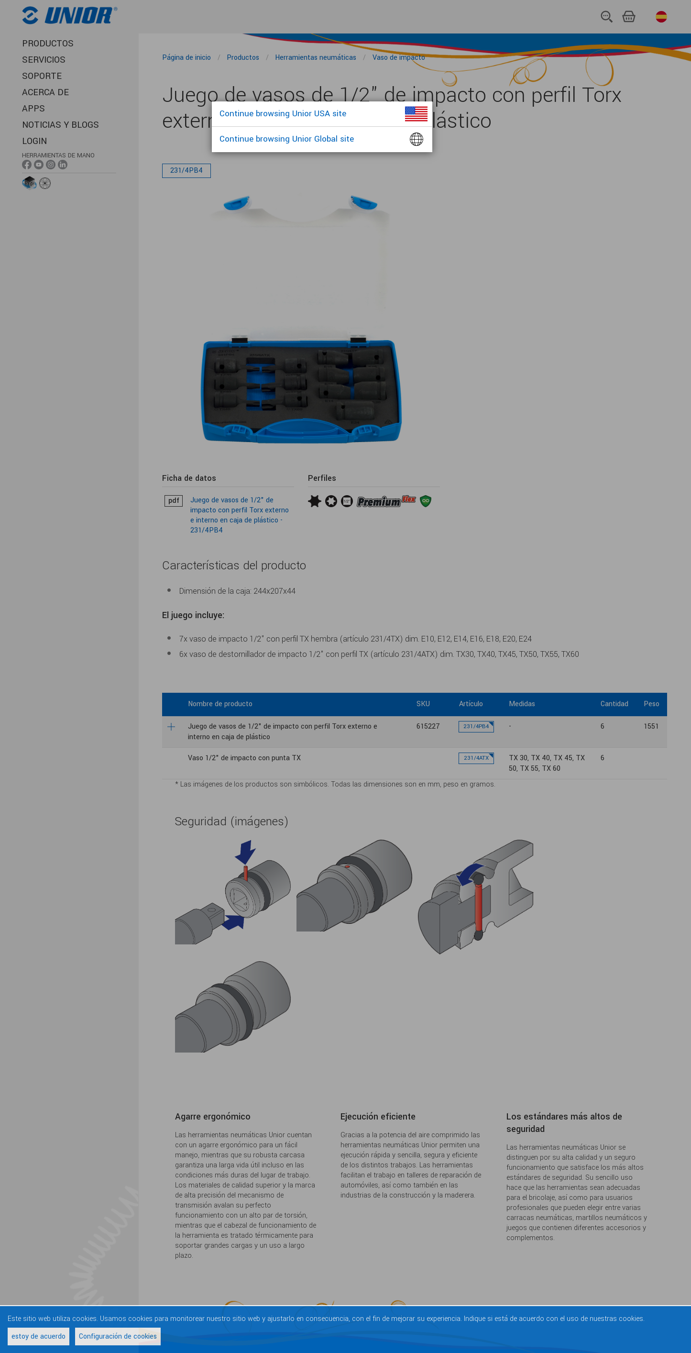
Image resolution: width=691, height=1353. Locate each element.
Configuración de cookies (118, 1336)
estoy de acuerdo (38, 1336)
